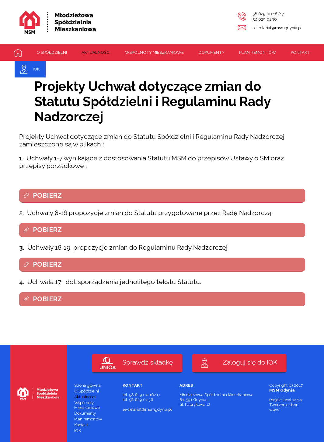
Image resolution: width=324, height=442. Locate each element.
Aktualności (96, 52)
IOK (36, 69)
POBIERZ (47, 195)
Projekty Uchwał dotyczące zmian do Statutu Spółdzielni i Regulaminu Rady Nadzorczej (152, 101)
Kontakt (300, 52)
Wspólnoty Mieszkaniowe (154, 52)
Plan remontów (257, 52)
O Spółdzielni (52, 52)
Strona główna (18, 53)
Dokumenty (211, 52)
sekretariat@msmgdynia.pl (277, 27)
